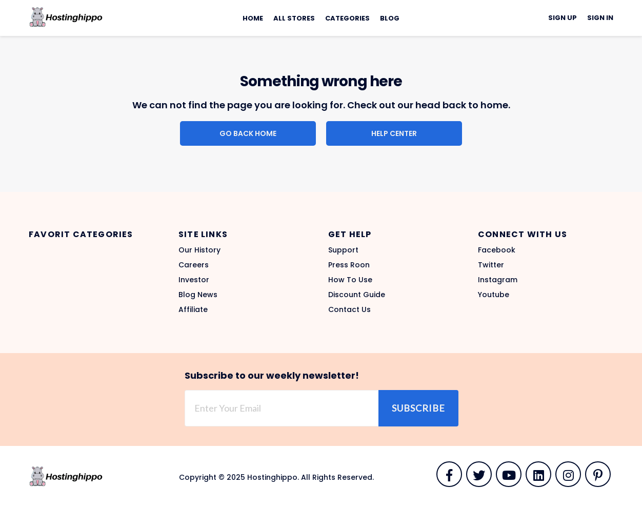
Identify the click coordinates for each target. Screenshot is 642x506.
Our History (199, 250)
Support (343, 250)
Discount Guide (356, 294)
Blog (389, 18)
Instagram (497, 280)
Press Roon (349, 265)
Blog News (197, 294)
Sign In (600, 18)
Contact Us (349, 309)
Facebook (496, 250)
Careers (193, 265)
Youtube (493, 294)
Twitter (491, 265)
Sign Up (562, 18)
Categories (347, 18)
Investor (193, 280)
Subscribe (418, 408)
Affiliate (193, 309)
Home (253, 18)
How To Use (350, 280)
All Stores (294, 18)
